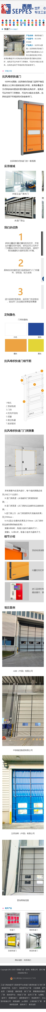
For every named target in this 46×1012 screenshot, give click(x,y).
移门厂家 (27, 991)
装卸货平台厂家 (25, 988)
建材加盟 (18, 991)
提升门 (4, 998)
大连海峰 (36, 988)
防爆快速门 (13, 998)
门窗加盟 (10, 991)
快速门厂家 (21, 995)
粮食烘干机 (6, 988)
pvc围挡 (25, 1001)
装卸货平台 (11, 995)
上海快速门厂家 (36, 1001)
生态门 (14, 988)
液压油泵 (32, 1004)
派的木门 (23, 1004)
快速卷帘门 (36, 998)
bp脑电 (41, 995)
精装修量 (16, 1001)
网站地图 (18, 960)
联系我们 (27, 960)
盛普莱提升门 (24, 998)
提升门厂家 (32, 995)
